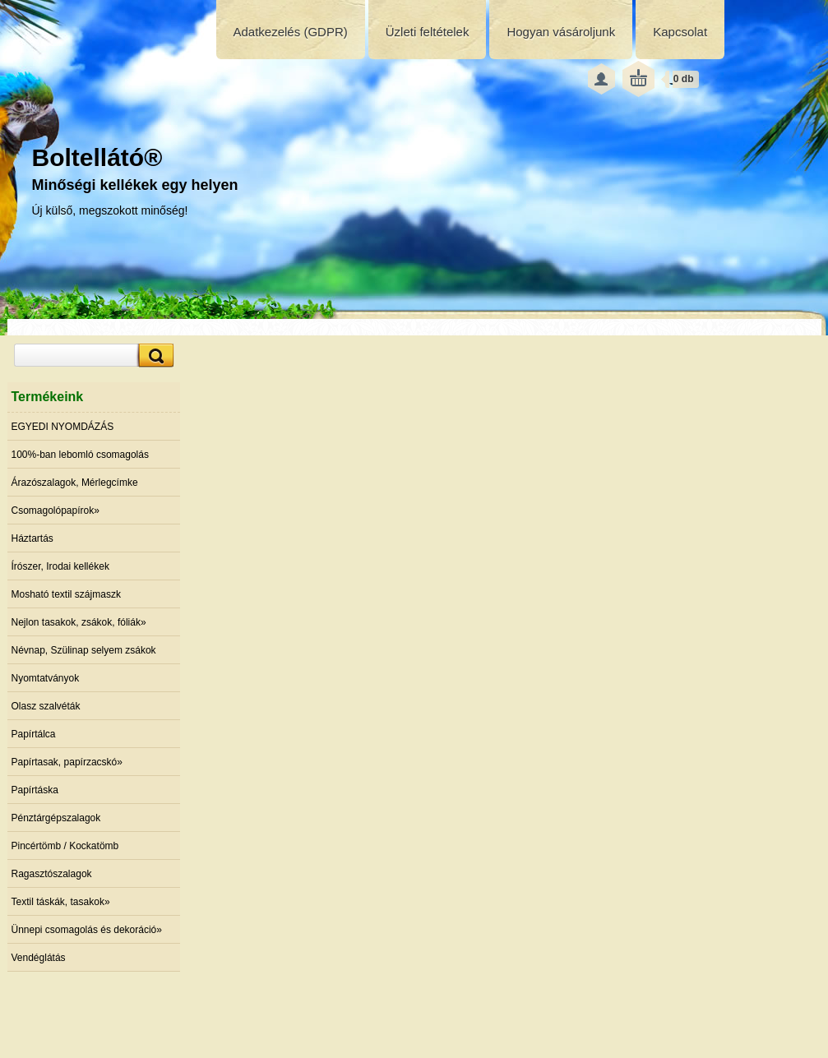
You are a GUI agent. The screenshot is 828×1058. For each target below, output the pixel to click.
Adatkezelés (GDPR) (291, 32)
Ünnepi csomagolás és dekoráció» (87, 930)
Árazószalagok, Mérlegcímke (75, 482)
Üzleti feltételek (428, 32)
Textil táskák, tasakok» (61, 902)
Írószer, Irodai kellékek (60, 566)
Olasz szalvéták (46, 706)
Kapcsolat (680, 32)
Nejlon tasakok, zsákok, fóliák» (79, 622)
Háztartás (32, 538)
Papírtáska (35, 790)
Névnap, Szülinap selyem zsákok (84, 650)
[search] (153, 355)
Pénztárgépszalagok (56, 818)
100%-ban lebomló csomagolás (80, 454)
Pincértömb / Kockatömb (65, 846)
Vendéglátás (39, 957)
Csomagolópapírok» (55, 510)
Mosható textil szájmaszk (66, 594)
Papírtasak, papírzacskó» (67, 762)
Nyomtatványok (46, 678)
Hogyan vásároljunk (561, 32)
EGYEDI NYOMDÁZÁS (63, 426)
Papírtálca (34, 734)
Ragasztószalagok (52, 874)
